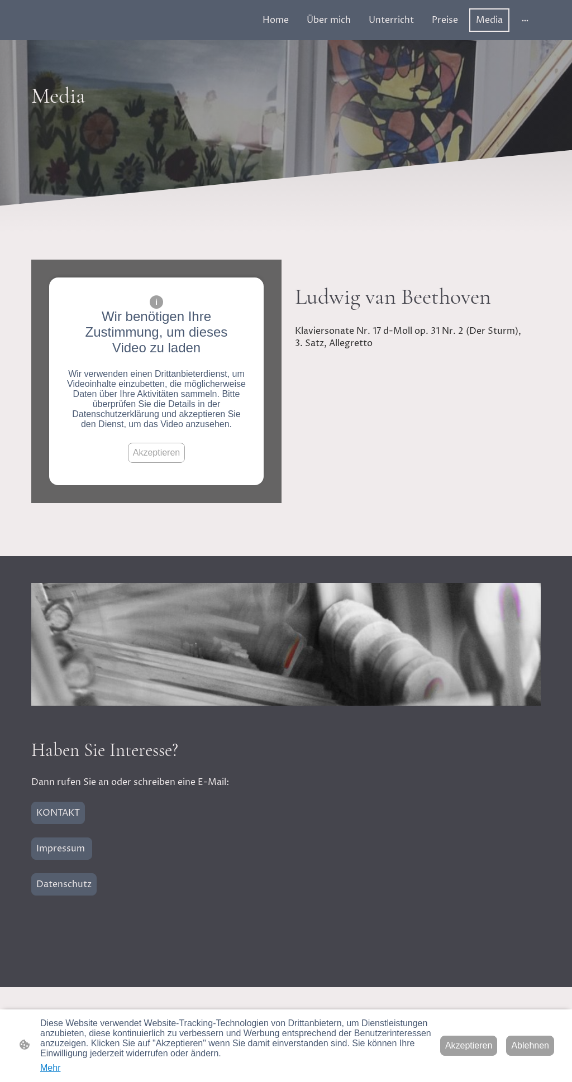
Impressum (61, 848)
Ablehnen (530, 1045)
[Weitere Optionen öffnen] (525, 20)
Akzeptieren (156, 452)
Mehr (50, 1068)
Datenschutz (64, 884)
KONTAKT (58, 813)
